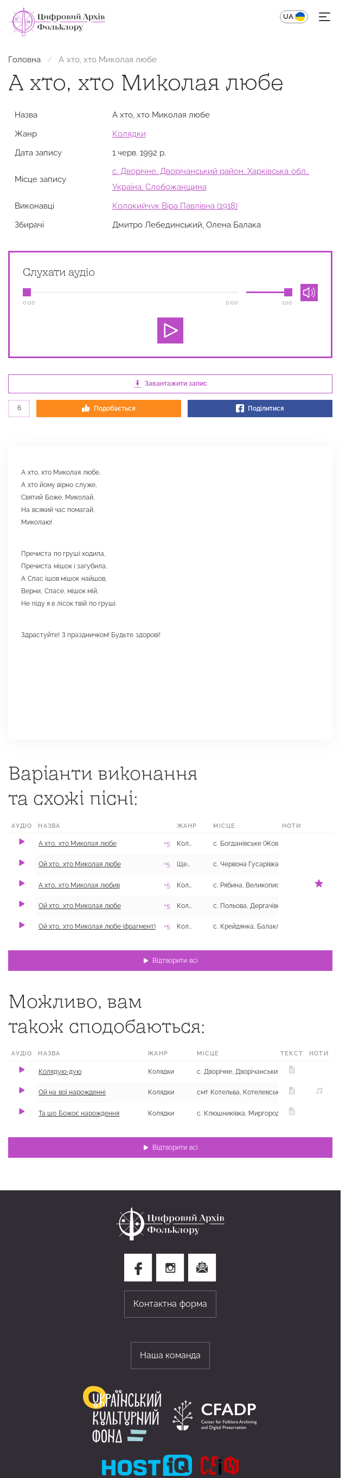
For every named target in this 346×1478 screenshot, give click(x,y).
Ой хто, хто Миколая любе (80, 864)
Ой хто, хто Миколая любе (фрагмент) (97, 926)
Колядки (129, 133)
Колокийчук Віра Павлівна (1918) (175, 205)
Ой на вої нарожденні (72, 1092)
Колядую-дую (60, 1071)
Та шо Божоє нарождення (79, 1113)
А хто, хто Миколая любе (78, 843)
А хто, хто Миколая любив (79, 885)
